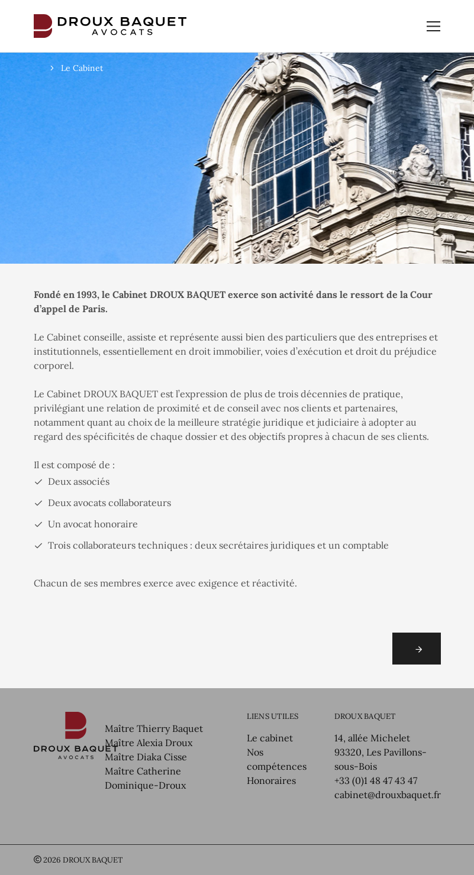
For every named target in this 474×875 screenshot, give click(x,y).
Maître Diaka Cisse (146, 757)
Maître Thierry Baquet (154, 728)
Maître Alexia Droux (148, 742)
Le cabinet (270, 738)
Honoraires (271, 780)
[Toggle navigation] (433, 26)
